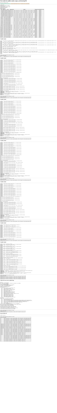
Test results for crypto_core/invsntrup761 (24, 3)
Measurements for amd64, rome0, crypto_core (5, 3)
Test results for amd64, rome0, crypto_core (15, 3)
